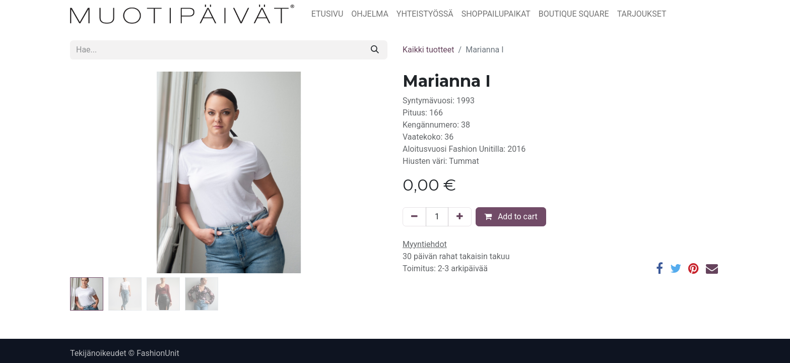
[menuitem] (327, 14)
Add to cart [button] (511, 216)
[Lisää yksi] (460, 216)
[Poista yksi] (414, 216)
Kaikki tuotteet (428, 49)
